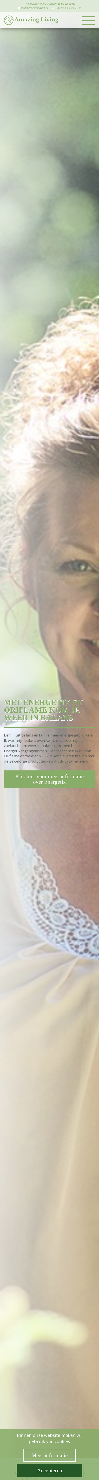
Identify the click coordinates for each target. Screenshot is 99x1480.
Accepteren (49, 1470)
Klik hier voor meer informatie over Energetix (49, 779)
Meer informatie (50, 1455)
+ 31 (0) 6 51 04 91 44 (68, 8)
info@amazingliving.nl (34, 8)
